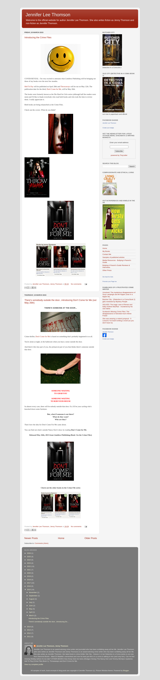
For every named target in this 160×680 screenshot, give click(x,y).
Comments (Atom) (41, 543)
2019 (29, 576)
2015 (29, 589)
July (30, 602)
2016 (29, 586)
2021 (29, 570)
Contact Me (106, 254)
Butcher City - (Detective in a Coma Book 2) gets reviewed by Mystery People (118, 300)
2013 (29, 630)
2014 (29, 627)
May (31, 609)
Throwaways (65, 87)
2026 (29, 553)
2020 (29, 573)
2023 (29, 563)
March (31, 615)
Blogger (126, 670)
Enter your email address (119, 142)
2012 (29, 633)
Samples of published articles (113, 257)
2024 (29, 560)
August (32, 599)
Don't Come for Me (54, 89)
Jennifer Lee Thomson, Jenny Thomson (52, 646)
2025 (29, 557)
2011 (29, 637)
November (33, 592)
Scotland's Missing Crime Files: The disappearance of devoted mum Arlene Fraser (116, 314)
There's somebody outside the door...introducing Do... (49, 622)
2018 (29, 580)
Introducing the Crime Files (37, 37)
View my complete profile (33, 664)
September (33, 596)
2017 (29, 583)
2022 (29, 566)
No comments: (76, 284)
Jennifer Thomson (108, 332)
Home (61, 538)
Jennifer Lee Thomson (48, 14)
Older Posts (90, 538)
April (31, 612)
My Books (106, 251)
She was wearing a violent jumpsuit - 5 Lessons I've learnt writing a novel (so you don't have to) (118, 321)
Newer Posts (31, 538)
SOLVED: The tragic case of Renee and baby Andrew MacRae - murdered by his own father (117, 307)
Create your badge (108, 128)
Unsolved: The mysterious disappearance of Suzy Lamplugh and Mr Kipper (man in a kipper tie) (118, 294)
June (31, 606)
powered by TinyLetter (119, 155)
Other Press (107, 270)
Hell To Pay (29, 87)
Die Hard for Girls (107, 277)
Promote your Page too (109, 281)
